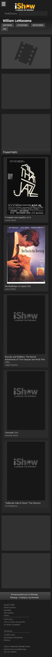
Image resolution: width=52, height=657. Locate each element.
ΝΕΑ (4, 29)
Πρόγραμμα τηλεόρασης (13, 637)
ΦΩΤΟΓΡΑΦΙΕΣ (38, 25)
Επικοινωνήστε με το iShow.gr (24, 594)
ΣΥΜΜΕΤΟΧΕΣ (22, 25)
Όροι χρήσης (9, 613)
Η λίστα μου (8, 619)
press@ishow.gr (20, 649)
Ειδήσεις (7, 640)
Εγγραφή (7, 610)
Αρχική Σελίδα (9, 605)
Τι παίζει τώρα (9, 635)
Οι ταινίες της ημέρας (12, 624)
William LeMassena (17, 20)
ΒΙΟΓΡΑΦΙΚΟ (7, 25)
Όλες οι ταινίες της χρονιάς (14, 622)
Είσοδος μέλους (10, 607)
